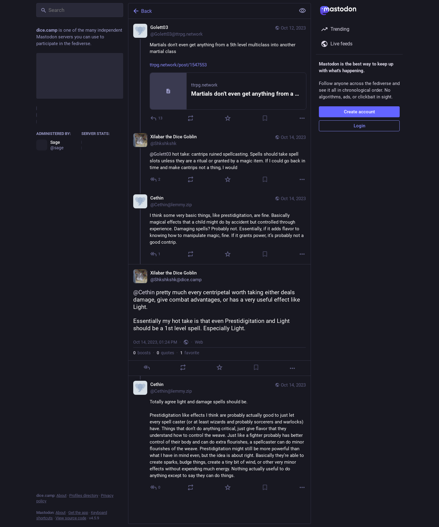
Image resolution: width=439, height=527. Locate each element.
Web (199, 342)
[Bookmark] (265, 118)
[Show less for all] (302, 10)
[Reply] (157, 118)
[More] (302, 118)
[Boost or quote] (190, 118)
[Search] (79, 10)
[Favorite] (227, 118)
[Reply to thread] (156, 179)
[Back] (211, 11)
